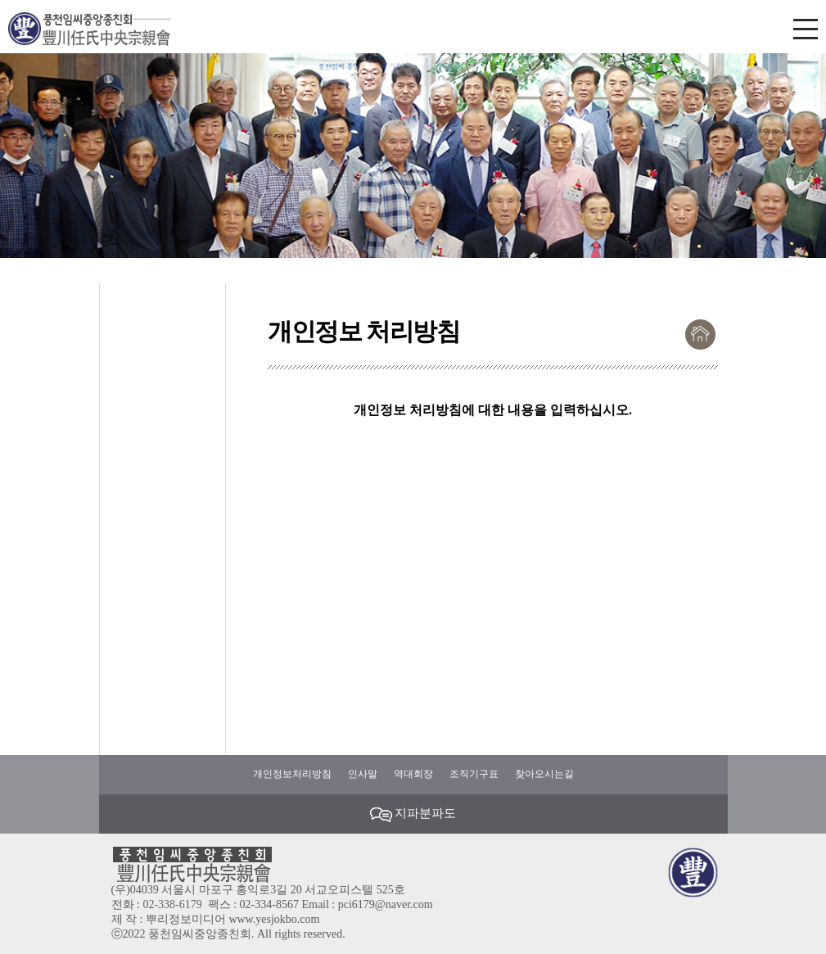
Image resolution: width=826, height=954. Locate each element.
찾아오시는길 (544, 774)
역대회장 (413, 774)
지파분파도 (413, 814)
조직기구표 (474, 774)
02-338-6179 (171, 904)
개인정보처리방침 (292, 774)
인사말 (362, 774)
